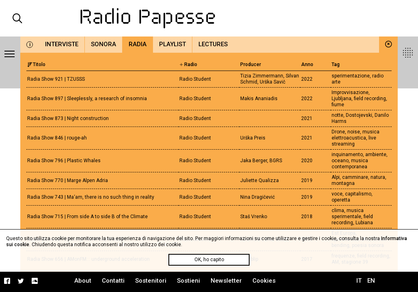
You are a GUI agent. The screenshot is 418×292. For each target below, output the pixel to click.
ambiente (375, 154)
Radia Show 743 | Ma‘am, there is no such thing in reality (90, 197)
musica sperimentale (348, 213)
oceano (340, 160)
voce (337, 194)
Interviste (61, 44)
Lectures (213, 44)
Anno (307, 64)
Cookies (264, 280)
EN (371, 280)
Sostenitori (150, 280)
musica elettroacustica (355, 135)
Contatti (113, 280)
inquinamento (347, 154)
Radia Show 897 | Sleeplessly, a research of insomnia (87, 98)
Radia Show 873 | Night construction (68, 118)
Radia (138, 44)
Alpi (336, 177)
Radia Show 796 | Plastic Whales (64, 160)
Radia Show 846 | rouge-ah (57, 138)
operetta (341, 200)
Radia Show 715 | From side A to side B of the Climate (87, 216)
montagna (343, 183)
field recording (370, 98)
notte (337, 115)
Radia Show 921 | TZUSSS (56, 79)
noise (353, 132)
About (82, 280)
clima (338, 210)
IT (359, 280)
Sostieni (188, 280)
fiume (338, 104)
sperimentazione (351, 76)
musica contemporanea (350, 164)
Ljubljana (341, 98)
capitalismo (358, 194)
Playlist (172, 44)
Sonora (103, 44)
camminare (355, 177)
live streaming (354, 141)
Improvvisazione (350, 92)
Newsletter (226, 280)
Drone (338, 132)
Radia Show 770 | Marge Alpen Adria (67, 180)
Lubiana (364, 222)
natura (378, 177)
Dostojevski (359, 115)
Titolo (36, 64)
